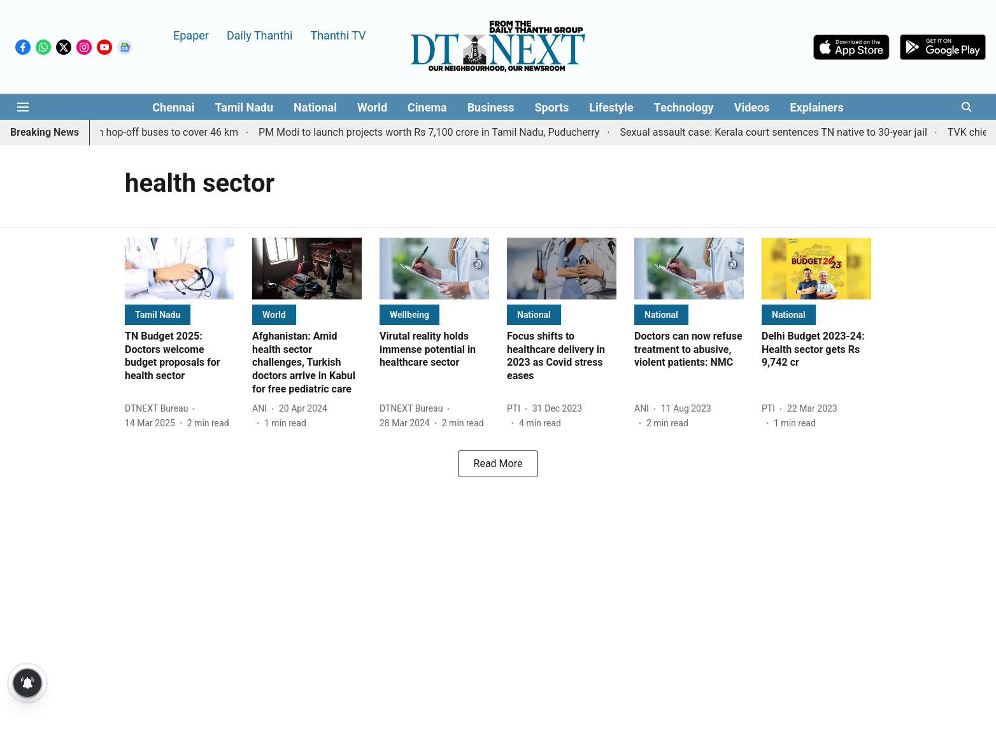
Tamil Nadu (244, 107)
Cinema (427, 107)
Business (491, 107)
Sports (552, 107)
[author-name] (159, 408)
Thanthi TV (338, 34)
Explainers (816, 107)
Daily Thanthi (260, 34)
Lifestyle (611, 107)
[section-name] (157, 314)
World (372, 107)
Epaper (191, 34)
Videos (752, 107)
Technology (684, 107)
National (315, 107)
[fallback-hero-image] (179, 268)
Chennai (173, 107)
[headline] (179, 356)
